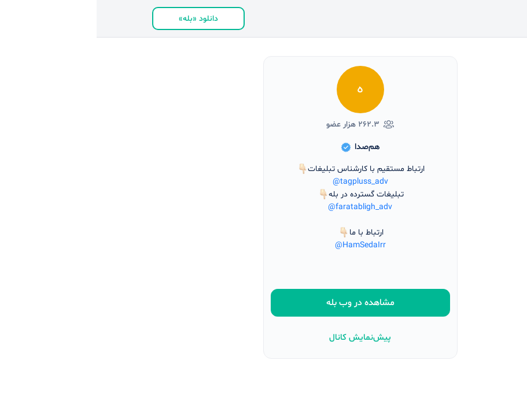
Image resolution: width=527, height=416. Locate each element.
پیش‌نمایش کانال (263, 338)
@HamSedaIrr (263, 245)
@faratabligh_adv (263, 207)
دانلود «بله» (101, 18)
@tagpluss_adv (264, 181)
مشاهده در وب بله (264, 302)
